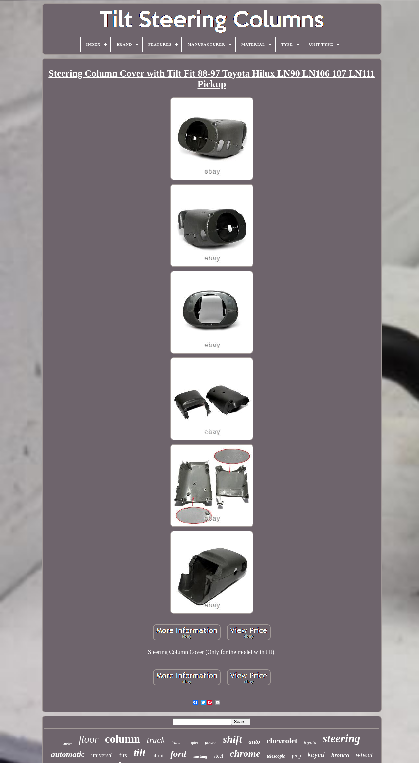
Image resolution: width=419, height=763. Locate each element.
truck (156, 740)
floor (88, 739)
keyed (316, 755)
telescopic (276, 756)
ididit (158, 756)
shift (232, 739)
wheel (364, 755)
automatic (68, 754)
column (122, 739)
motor (67, 743)
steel (218, 756)
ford (178, 754)
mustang (200, 756)
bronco (340, 755)
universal (102, 755)
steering (341, 738)
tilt (140, 753)
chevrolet (281, 740)
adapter (192, 742)
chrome (245, 753)
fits (123, 755)
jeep (296, 756)
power (210, 742)
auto (254, 741)
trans (176, 742)
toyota (310, 742)
